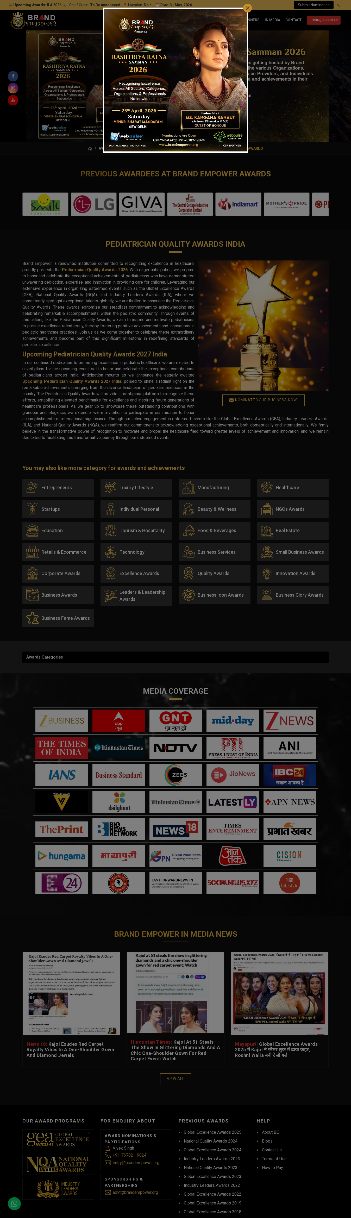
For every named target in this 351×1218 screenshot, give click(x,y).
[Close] (247, 8)
